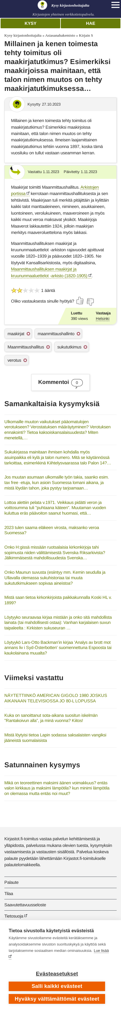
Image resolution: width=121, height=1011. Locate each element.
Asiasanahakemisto (60, 35)
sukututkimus (69, 346)
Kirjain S (86, 35)
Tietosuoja (13, 916)
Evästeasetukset (57, 974)
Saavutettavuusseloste (25, 904)
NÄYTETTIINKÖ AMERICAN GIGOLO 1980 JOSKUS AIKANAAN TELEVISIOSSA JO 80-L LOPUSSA (55, 698)
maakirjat (16, 333)
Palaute (11, 882)
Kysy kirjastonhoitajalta (22, 35)
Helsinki (102, 318)
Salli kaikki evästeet (57, 986)
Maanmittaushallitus (26, 346)
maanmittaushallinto (56, 333)
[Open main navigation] (115, 5)
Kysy (30, 23)
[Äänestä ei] (90, 302)
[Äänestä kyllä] (80, 300)
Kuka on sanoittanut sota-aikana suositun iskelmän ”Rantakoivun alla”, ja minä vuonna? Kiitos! (51, 718)
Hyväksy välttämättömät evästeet (57, 999)
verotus (14, 360)
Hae (90, 23)
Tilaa (8, 893)
